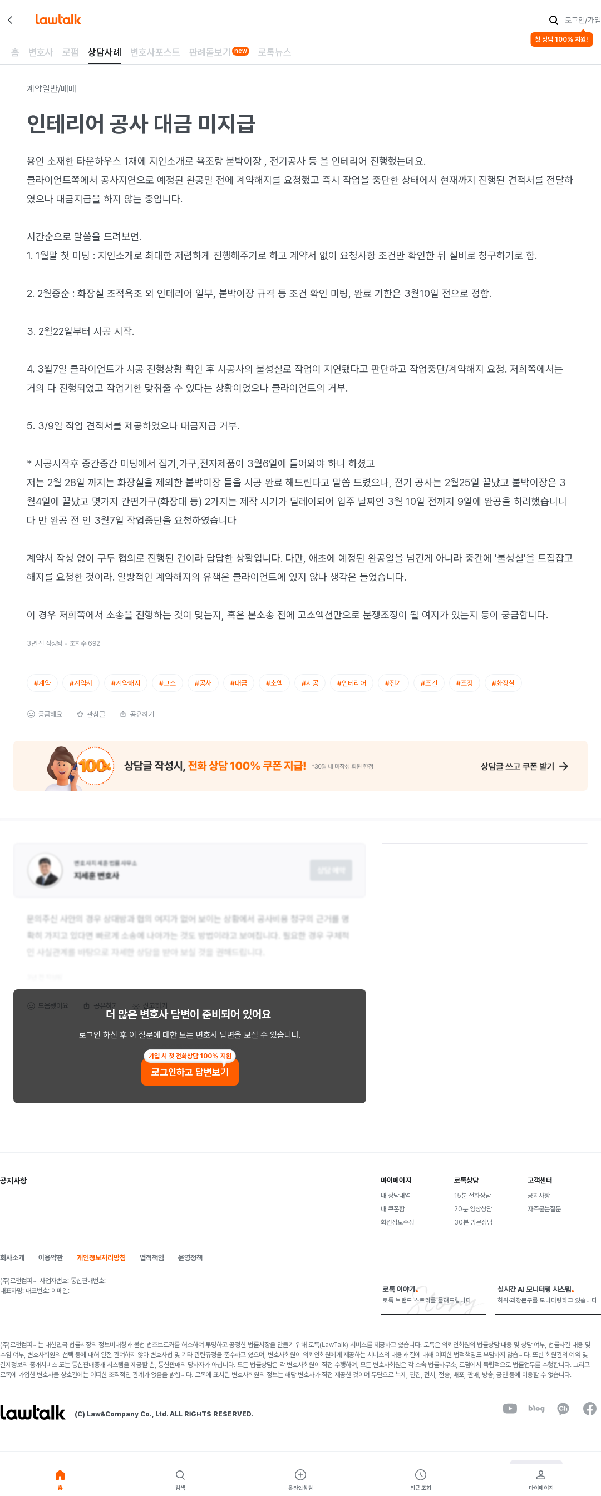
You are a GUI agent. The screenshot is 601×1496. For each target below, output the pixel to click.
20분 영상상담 (473, 1218)
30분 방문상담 (473, 1232)
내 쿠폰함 (393, 1218)
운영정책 (190, 1267)
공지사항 (539, 1205)
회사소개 (12, 1267)
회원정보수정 (397, 1232)
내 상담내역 (395, 1205)
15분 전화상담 (472, 1205)
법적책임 (152, 1267)
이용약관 (50, 1267)
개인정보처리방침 (101, 1267)
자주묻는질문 (544, 1218)
